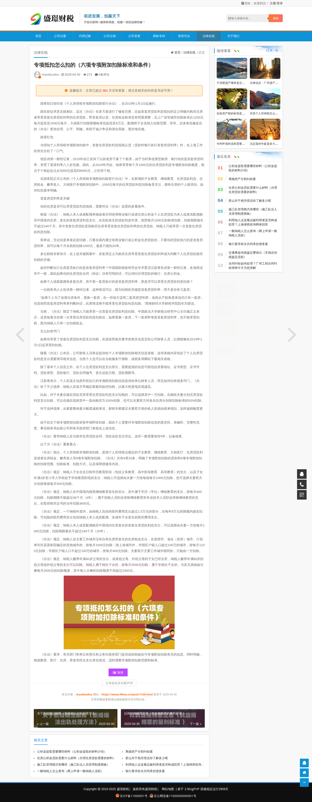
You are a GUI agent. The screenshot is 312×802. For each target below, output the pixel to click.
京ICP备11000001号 (131, 796)
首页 (38, 36)
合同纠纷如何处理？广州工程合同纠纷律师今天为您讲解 (253, 265)
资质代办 (183, 36)
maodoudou (50, 74)
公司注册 (60, 36)
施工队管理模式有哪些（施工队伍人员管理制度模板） (73, 764)
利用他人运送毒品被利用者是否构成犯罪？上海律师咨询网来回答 (170, 764)
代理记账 (85, 36)
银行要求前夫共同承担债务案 (145, 771)
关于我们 (233, 36)
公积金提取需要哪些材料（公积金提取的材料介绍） (72, 751)
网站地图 (168, 789)
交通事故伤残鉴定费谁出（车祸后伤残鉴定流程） (253, 254)
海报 (118, 672)
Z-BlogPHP (192, 789)
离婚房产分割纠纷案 (139, 751)
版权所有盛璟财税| (146, 789)
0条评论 (104, 74)
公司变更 (134, 36)
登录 (280, 3)
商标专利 (159, 36)
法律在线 (208, 36)
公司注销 (109, 36)
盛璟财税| (124, 789)
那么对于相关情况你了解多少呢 (147, 758)
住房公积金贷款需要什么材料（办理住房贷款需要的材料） (76, 758)
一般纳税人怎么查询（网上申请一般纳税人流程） (70, 771)
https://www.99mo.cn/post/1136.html (128, 694)
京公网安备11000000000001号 (173, 796)
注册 (273, 3)
